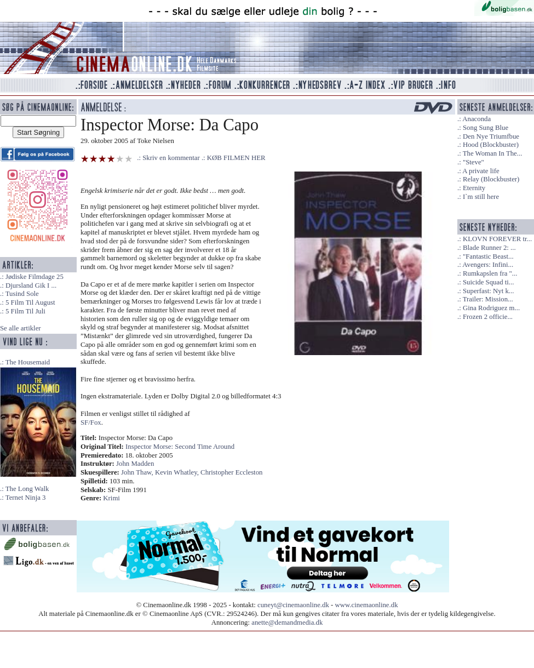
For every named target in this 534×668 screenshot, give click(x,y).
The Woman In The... (492, 153)
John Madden (135, 463)
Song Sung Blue (485, 128)
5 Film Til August (30, 302)
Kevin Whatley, (177, 472)
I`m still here (481, 197)
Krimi (111, 498)
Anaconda (476, 119)
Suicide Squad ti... (488, 282)
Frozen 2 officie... (488, 317)
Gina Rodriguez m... (491, 308)
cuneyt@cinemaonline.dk (293, 605)
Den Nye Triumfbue (491, 136)
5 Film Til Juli (25, 311)
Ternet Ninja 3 (25, 497)
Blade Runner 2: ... (489, 248)
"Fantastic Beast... (488, 256)
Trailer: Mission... (488, 299)
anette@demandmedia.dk (287, 622)
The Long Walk (27, 489)
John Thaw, (138, 472)
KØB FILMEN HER (236, 158)
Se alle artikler (20, 328)
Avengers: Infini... (487, 265)
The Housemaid (27, 362)
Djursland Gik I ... (30, 285)
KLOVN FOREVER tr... (497, 239)
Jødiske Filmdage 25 (34, 277)
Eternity (474, 188)
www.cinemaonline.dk (366, 605)
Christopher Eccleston (231, 472)
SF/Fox (91, 422)
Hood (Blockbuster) (491, 145)
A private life (480, 171)
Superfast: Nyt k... (488, 291)
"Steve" (473, 162)
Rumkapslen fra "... (490, 273)
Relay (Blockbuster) (491, 179)
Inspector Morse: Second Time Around (179, 446)
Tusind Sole (22, 294)
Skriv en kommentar (171, 158)
